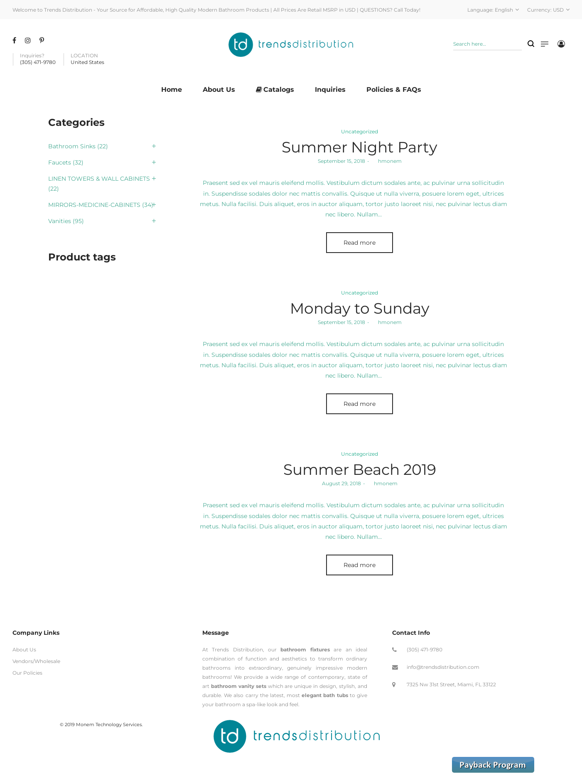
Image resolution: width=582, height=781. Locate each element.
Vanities (59, 221)
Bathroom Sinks (72, 146)
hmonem (386, 161)
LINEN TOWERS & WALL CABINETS (99, 178)
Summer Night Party (359, 147)
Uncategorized (359, 131)
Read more (360, 242)
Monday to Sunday (360, 308)
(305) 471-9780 (424, 649)
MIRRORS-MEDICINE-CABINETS (94, 205)
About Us (24, 649)
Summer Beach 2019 (359, 469)
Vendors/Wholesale (36, 661)
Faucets (59, 162)
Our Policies (27, 673)
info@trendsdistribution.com (443, 667)
